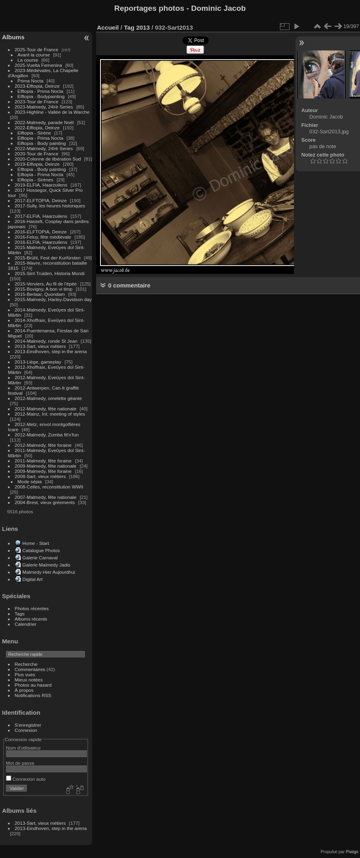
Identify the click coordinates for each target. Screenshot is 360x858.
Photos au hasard (33, 684)
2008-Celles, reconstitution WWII (49, 486)
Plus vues (25, 674)
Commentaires (30, 669)
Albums (13, 37)
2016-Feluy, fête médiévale (43, 236)
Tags (20, 613)
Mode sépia (30, 481)
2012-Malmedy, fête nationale (45, 408)
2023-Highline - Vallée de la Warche (52, 112)
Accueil (108, 27)
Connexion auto (26, 779)
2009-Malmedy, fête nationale (45, 465)
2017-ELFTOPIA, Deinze (41, 200)
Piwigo (352, 851)
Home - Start (35, 543)
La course (28, 59)
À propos (24, 690)
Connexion (26, 730)
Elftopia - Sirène (34, 132)
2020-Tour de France (36, 153)
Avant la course (34, 54)
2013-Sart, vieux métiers (41, 346)
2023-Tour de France (36, 101)
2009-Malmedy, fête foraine (43, 471)
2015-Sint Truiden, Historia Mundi (50, 273)
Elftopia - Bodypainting (41, 96)
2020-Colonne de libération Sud (48, 158)
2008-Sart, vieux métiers (40, 476)
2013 (143, 27)
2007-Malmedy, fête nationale (45, 497)
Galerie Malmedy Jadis (46, 564)
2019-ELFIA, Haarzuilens (41, 184)
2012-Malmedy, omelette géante (48, 398)
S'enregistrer (28, 724)
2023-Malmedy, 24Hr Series (44, 106)
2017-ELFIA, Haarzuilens (42, 216)
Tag (129, 27)
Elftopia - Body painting (42, 143)
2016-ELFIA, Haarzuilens (41, 242)
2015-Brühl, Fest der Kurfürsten (48, 257)
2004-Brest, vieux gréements (45, 502)
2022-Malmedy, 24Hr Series (44, 148)
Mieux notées (29, 679)
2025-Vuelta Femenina (38, 65)
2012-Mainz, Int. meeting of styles (50, 413)
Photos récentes (32, 608)
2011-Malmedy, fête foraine (43, 460)
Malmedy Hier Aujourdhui (48, 572)
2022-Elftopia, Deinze (37, 127)
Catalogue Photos (41, 550)
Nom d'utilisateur (23, 747)
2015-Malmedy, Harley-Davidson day (53, 299)
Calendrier (25, 624)
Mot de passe (20, 763)
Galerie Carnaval (40, 557)
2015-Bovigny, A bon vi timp (43, 288)
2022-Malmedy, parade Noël (44, 122)
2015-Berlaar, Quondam (40, 294)
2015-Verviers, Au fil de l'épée (46, 283)
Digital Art (32, 579)
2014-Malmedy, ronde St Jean (46, 341)
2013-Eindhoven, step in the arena (51, 351)
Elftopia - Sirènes (36, 179)
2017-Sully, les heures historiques (50, 205)
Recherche (26, 664)
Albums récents (31, 618)
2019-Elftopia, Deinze (37, 164)
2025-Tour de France (36, 49)
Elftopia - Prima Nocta (40, 91)
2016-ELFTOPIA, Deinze (41, 231)
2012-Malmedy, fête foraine (43, 445)
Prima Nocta (31, 80)
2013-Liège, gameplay (38, 361)
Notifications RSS (33, 695)
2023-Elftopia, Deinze (37, 85)
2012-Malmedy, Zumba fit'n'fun (47, 434)
